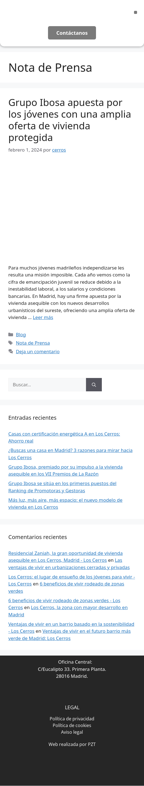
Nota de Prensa (33, 343)
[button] (135, 12)
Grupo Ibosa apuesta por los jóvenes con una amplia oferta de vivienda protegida (69, 120)
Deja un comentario (38, 351)
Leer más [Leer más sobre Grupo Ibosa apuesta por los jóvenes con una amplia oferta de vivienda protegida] (43, 317)
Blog (21, 334)
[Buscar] (94, 384)
